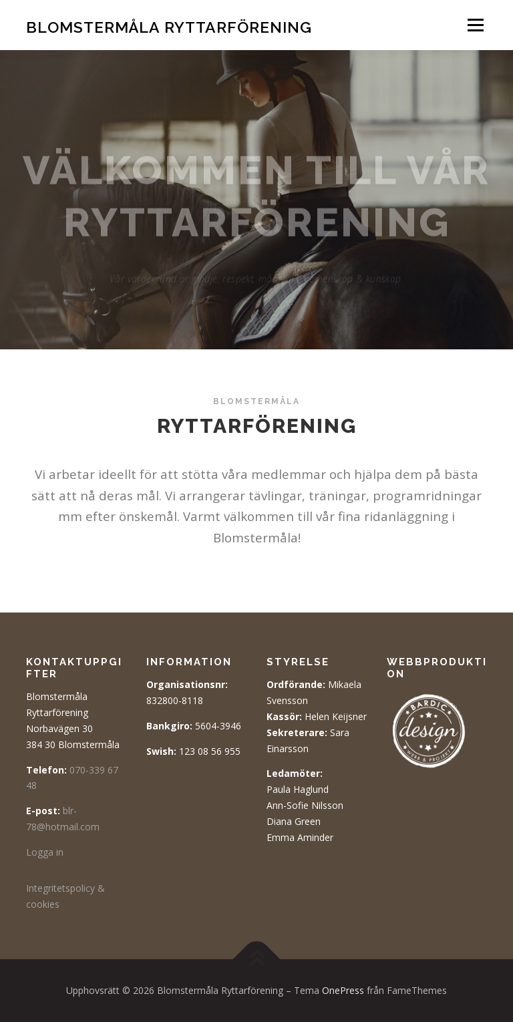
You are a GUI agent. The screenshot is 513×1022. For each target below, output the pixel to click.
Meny (475, 25)
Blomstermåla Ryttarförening (169, 26)
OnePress (343, 990)
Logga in (44, 852)
